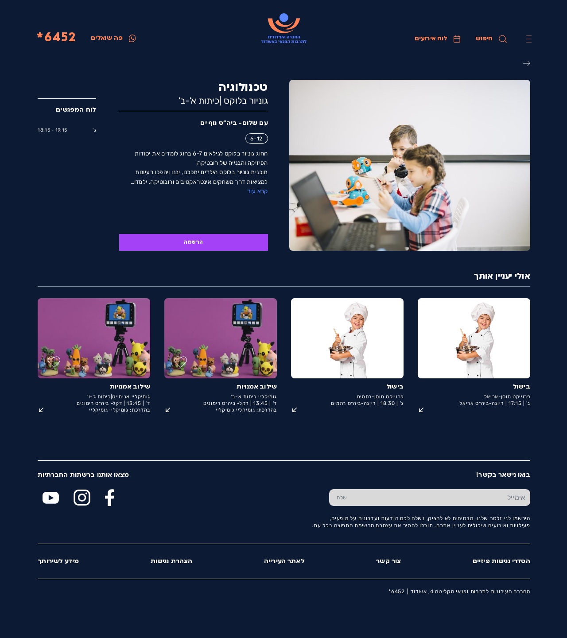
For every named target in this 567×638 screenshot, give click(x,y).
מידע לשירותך (57, 561)
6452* (56, 38)
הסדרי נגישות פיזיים (501, 561)
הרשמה (192, 242)
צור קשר (388, 561)
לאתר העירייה (284, 561)
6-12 (256, 139)
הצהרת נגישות (171, 561)
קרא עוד (257, 191)
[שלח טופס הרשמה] (341, 497)
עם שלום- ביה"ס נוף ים (233, 123)
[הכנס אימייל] (442, 497)
